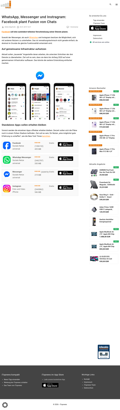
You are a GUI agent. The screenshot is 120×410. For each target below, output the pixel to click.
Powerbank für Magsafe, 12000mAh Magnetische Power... (108, 183)
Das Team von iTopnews (13, 385)
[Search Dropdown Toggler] (110, 4)
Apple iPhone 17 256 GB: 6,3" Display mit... (108, 96)
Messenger (17, 172)
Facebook (6, 32)
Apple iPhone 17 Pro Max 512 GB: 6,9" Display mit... (107, 150)
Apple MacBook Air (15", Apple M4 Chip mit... (107, 233)
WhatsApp (33, 37)
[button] (5, 405)
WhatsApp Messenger (21, 157)
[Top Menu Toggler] (116, 4)
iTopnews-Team (99, 23)
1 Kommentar (74, 27)
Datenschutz (97, 38)
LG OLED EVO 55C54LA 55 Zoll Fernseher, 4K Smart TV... (107, 258)
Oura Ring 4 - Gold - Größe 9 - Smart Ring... (107, 196)
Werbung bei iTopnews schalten (16, 382)
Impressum (97, 35)
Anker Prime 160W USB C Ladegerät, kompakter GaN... (107, 208)
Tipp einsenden (98, 20)
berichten (46, 136)
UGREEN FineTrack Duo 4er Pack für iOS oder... (107, 171)
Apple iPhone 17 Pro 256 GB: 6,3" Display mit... (107, 137)
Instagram (16, 186)
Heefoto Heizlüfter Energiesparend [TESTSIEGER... (106, 221)
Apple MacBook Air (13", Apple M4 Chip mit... (107, 245)
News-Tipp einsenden (12, 379)
